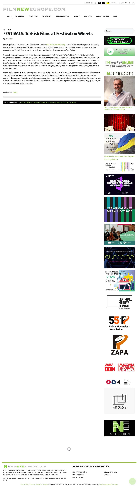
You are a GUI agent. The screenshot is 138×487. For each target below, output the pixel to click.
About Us (46, 484)
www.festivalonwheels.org (55, 45)
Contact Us (39, 484)
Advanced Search (110, 472)
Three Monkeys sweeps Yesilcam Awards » (60, 102)
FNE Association (78, 475)
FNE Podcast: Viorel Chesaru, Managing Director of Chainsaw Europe (118, 108)
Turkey (15, 92)
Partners (32, 484)
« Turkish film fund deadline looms (32, 102)
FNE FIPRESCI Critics (79, 472)
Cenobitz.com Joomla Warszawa (108, 484)
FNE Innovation (77, 477)
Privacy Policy (25, 484)
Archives (107, 475)
